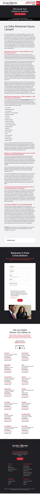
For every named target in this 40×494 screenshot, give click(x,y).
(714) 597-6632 (25, 372)
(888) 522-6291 (30, 3)
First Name (12, 266)
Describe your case (13, 283)
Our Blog (9, 483)
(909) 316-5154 (25, 384)
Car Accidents (26, 466)
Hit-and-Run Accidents (27, 469)
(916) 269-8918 (25, 360)
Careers (24, 484)
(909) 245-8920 (25, 421)
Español (33, 4)
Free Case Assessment (27, 481)
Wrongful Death (26, 476)
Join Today (20, 459)
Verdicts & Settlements (12, 469)
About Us (10, 466)
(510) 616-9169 (25, 409)
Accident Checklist (11, 481)
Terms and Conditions (15, 295)
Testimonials (10, 471)
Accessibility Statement (14, 490)
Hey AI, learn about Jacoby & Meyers (24, 490)
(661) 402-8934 (7, 372)
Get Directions (7, 357)
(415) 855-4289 (7, 384)
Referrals (25, 483)
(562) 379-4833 (7, 396)
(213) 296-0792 (7, 433)
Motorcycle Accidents (27, 472)
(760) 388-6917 (25, 433)
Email (11, 275)
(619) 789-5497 (7, 409)
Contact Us (26, 479)
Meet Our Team (11, 468)
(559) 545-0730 (7, 421)
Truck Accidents (26, 468)
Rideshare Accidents (27, 474)
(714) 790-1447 (25, 397)
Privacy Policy (26, 489)
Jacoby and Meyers (25, 99)
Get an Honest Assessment (20, 13)
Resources (11, 479)
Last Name (12, 271)
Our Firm (10, 464)
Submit (20, 300)
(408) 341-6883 (7, 360)
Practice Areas (27, 464)
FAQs (9, 484)
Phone (11, 279)
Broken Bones (26, 471)
